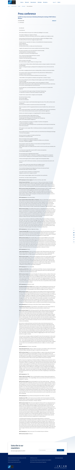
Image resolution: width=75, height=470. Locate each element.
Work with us (45, 2)
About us (21, 2)
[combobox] (59, 2)
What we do (27, 2)
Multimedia (39, 2)
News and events (33, 2)
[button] (59, 2)
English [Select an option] (54, 20)
